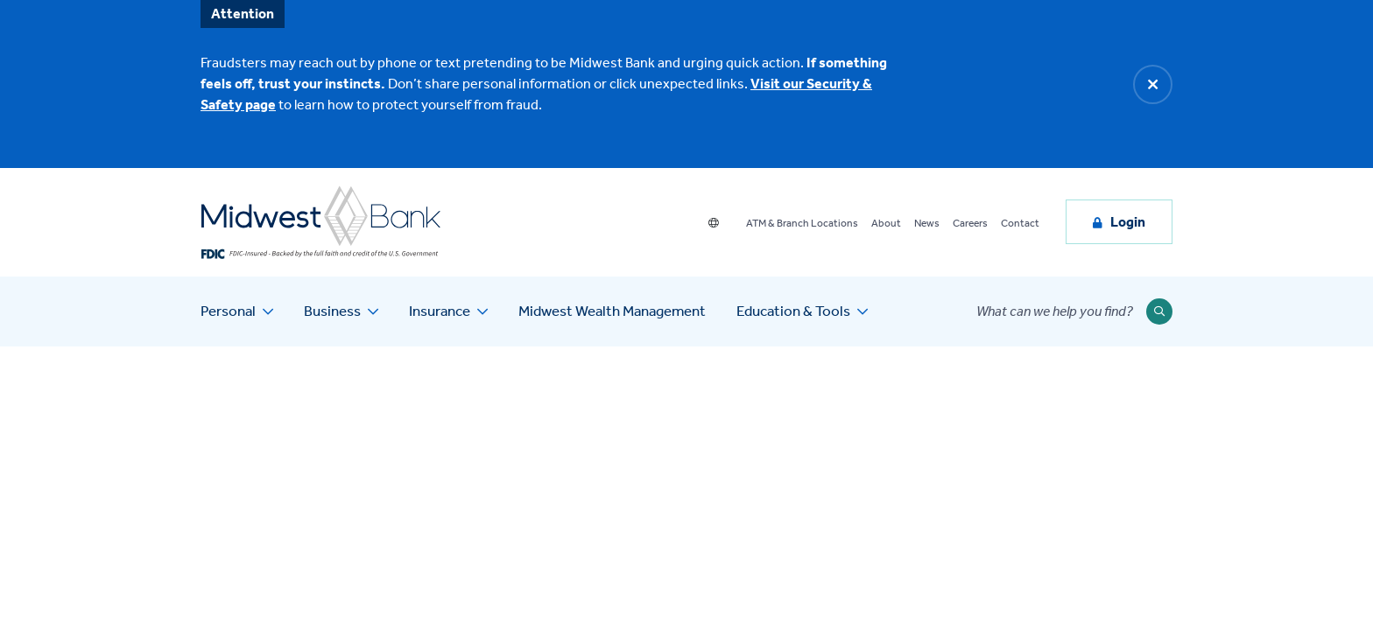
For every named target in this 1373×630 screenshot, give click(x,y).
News (927, 223)
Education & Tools (793, 310)
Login (1127, 222)
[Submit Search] (1159, 311)
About (886, 223)
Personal (228, 310)
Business (332, 310)
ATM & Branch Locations (802, 223)
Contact (1020, 223)
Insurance (439, 310)
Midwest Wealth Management (612, 310)
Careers (970, 223)
